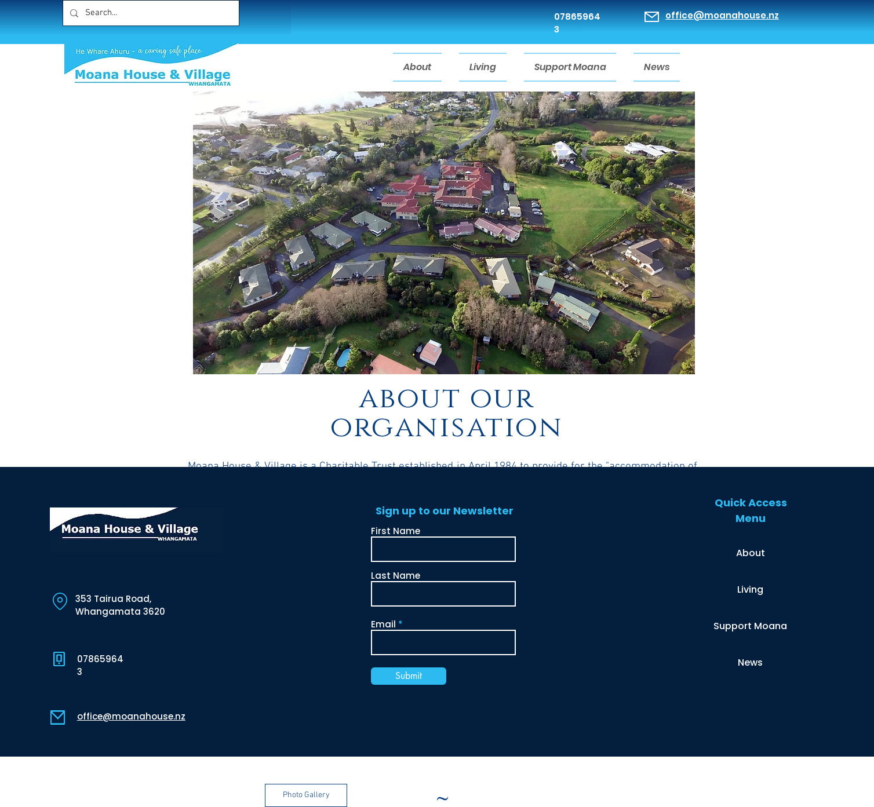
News (750, 662)
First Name (395, 531)
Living (750, 589)
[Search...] (149, 13)
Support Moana (750, 626)
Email (383, 624)
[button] (306, 795)
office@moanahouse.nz (722, 15)
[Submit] (408, 676)
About (750, 553)
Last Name (395, 575)
